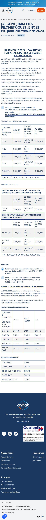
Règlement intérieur (30, 509)
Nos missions (6, 481)
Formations (5, 461)
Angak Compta (7, 457)
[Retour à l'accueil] (10, 10)
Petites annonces (8, 464)
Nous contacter (23, 421)
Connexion (31, 10)
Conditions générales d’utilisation (12, 509)
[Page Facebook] (4, 434)
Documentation (12, 19)
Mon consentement (8, 512)
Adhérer (41, 10)
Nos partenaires (7, 485)
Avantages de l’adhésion (10, 492)
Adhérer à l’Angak (8, 488)
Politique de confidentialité (23, 506)
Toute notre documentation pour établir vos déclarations (23, 2)
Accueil (3, 19)
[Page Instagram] (10, 434)
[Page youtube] (16, 434)
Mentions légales (7, 506)
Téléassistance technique (11, 468)
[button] (4, 516)
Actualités (37, 461)
